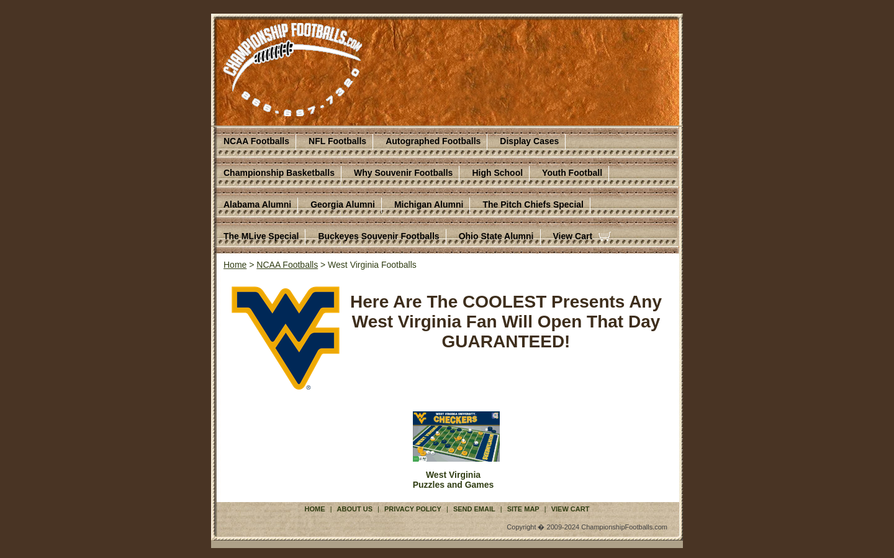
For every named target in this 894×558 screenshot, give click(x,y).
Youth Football (572, 173)
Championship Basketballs (279, 173)
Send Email (474, 509)
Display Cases (529, 141)
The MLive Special (261, 236)
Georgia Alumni (342, 204)
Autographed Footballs (433, 141)
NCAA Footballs (256, 141)
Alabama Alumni (257, 204)
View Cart (573, 236)
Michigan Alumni (428, 204)
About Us (354, 509)
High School (497, 173)
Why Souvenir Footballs (403, 173)
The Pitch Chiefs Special (533, 204)
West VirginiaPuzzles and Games (453, 480)
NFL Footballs (337, 141)
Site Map (523, 509)
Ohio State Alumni (496, 236)
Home (235, 265)
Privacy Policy (412, 509)
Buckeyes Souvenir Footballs (378, 236)
